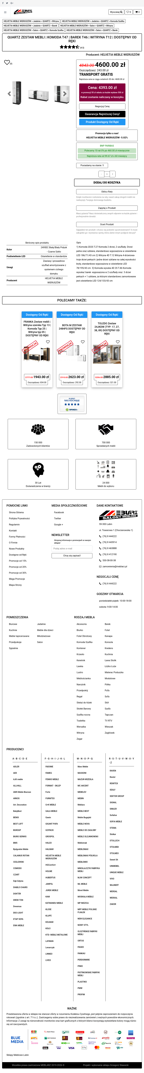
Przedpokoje (15, 642)
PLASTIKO (82, 982)
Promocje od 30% (17, 573)
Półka (107, 684)
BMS (15, 843)
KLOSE (48, 909)
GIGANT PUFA (52, 824)
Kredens (109, 648)
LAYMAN (49, 941)
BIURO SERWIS (19, 836)
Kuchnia (109, 654)
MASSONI (82, 773)
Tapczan (109, 714)
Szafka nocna (83, 714)
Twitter (57, 518)
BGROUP (17, 830)
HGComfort (51, 865)
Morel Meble (83, 890)
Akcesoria (82, 624)
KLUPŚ (49, 916)
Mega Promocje (17, 579)
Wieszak (109, 726)
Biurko (80, 630)
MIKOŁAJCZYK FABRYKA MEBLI (89, 869)
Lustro (80, 672)
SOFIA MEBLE (116, 821)
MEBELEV (82, 792)
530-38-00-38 (107, 560)
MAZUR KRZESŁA (85, 779)
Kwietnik (81, 660)
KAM (48, 897)
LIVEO (48, 960)
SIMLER (113, 809)
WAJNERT (114, 885)
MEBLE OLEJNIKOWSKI (88, 836)
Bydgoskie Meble (20, 849)
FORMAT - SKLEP (53, 786)
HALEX (49, 843)
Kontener (81, 648)
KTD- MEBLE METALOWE (57, 935)
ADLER (16, 767)
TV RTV (108, 720)
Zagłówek (109, 732)
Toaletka (81, 720)
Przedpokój (82, 690)
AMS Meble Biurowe (22, 792)
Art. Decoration (20, 805)
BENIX (16, 817)
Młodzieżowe (43, 636)
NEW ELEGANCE (85, 919)
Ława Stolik (110, 660)
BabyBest (17, 811)
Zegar (79, 739)
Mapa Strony (15, 585)
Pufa (107, 690)
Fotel (107, 630)
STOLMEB (114, 847)
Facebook (59, 512)
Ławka (80, 666)
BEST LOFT (18, 824)
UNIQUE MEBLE (117, 872)
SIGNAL (113, 802)
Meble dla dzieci (45, 630)
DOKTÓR (17, 894)
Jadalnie (41, 624)
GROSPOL (50, 836)
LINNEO (49, 954)
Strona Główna (16, 512)
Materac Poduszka (114, 672)
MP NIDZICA (83, 903)
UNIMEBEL (114, 866)
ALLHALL (17, 786)
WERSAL (113, 891)
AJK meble (18, 779)
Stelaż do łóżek (84, 702)
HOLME (49, 871)
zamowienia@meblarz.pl (113, 566)
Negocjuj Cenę (102, 106)
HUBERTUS (50, 877)
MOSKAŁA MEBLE (86, 897)
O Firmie (13, 542)
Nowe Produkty (16, 548)
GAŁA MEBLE (51, 811)
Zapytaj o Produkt (107, 208)
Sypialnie (13, 648)
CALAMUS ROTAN (21, 855)
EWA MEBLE (18, 925)
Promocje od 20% (17, 567)
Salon (40, 642)
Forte (48, 792)
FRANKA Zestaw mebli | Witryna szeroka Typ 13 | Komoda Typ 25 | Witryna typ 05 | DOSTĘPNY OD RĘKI (37, 328)
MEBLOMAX (83, 849)
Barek (108, 624)
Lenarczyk (50, 947)
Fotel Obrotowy (84, 636)
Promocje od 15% (17, 561)
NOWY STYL (83, 925)
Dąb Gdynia (18, 881)
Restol (112, 777)
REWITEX (114, 783)
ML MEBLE (82, 884)
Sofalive (113, 815)
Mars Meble (83, 767)
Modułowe (110, 678)
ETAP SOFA (18, 919)
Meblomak (82, 843)
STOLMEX (114, 853)
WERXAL (114, 898)
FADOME (49, 767)
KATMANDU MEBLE (54, 903)
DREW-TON (18, 900)
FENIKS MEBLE (52, 779)
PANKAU (81, 953)
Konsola (109, 642)
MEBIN (81, 798)
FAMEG (49, 773)
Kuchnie (13, 630)
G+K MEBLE (51, 805)
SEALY (112, 790)
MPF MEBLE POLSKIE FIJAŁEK (87, 910)
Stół (107, 702)
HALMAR (50, 849)
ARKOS (16, 798)
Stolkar (113, 834)
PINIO (80, 966)
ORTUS (81, 941)
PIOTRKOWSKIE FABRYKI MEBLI (89, 974)
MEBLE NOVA (84, 824)
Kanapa (108, 636)
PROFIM (81, 994)
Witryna (80, 732)
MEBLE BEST (83, 811)
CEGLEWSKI (18, 862)
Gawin (48, 817)
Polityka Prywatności (19, 518)
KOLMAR (49, 922)
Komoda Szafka (84, 642)
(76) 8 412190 (108, 554)
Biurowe (13, 624)
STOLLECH (115, 840)
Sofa (107, 696)
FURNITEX (50, 798)
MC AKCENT (83, 786)
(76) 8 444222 (108, 536)
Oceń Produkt (107, 224)
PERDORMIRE (84, 960)
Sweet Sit (114, 860)
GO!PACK (50, 830)
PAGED (81, 947)
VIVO (112, 879)
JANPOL (49, 884)
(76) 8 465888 (108, 548)
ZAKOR (113, 904)
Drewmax (17, 906)
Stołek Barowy (84, 708)
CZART (16, 875)
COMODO (17, 868)
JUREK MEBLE (52, 890)
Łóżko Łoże (110, 666)
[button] (9, 93)
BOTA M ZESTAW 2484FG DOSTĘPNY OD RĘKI (72, 329)
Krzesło (80, 654)
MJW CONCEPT (85, 877)
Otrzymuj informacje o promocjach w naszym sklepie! (72, 541)
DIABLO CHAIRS (20, 887)
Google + (58, 524)
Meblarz (81, 805)
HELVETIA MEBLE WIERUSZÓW (120, 54)
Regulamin (14, 524)
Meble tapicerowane (19, 636)
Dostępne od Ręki (17, 554)
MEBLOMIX (83, 862)
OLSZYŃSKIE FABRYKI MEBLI (87, 932)
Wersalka (81, 726)
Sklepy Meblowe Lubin (17, 1055)
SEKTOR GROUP (117, 796)
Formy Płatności (17, 536)
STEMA (113, 828)
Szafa (107, 708)
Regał (79, 696)
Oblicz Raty (106, 191)
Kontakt (13, 530)
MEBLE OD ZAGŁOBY (87, 830)
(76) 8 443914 (108, 542)
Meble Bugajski (84, 817)
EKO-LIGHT (18, 913)
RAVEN (113, 771)
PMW (80, 988)
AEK (15, 773)
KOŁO (48, 928)
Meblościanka (84, 678)
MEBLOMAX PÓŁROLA (87, 855)
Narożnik (81, 684)
